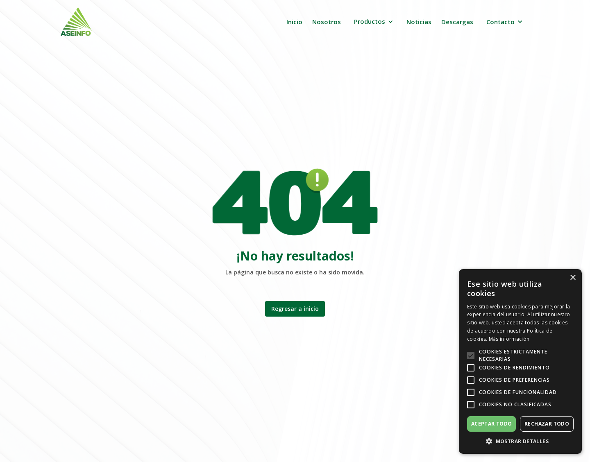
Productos (369, 21)
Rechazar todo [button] (546, 423)
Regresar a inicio (295, 309)
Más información (509, 338)
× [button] (573, 278)
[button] (374, 21)
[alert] (520, 361)
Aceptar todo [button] (491, 423)
